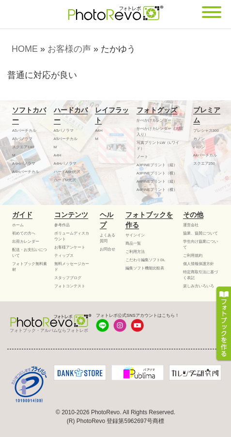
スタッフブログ (67, 278)
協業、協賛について (200, 233)
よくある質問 (107, 238)
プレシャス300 (206, 130)
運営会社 (191, 225)
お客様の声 (69, 49)
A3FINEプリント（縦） (157, 165)
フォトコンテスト (69, 286)
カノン (199, 139)
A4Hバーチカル (25, 172)
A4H (58, 155)
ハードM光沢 (65, 180)
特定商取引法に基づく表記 (200, 275)
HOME (25, 49)
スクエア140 (23, 147)
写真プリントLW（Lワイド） (158, 145)
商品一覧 (133, 243)
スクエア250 (204, 163)
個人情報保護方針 (198, 264)
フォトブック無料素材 (29, 267)
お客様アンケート (69, 247)
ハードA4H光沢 (67, 172)
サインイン (135, 235)
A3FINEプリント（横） (157, 173)
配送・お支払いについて (29, 253)
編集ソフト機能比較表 (144, 268)
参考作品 (62, 225)
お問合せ (107, 249)
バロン (199, 147)
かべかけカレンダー (154, 120)
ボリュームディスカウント (71, 236)
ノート (142, 157)
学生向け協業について (200, 244)
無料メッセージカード (71, 267)
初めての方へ (23, 233)
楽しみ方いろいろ (198, 286)
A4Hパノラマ (23, 163)
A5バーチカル (24, 130)
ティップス (64, 255)
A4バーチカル (205, 155)
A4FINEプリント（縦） (157, 181)
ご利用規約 (192, 255)
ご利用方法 (135, 252)
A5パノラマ (22, 139)
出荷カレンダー (25, 241)
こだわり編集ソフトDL (145, 260)
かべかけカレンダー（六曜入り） (160, 131)
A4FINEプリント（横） (157, 189)
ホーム (18, 225)
